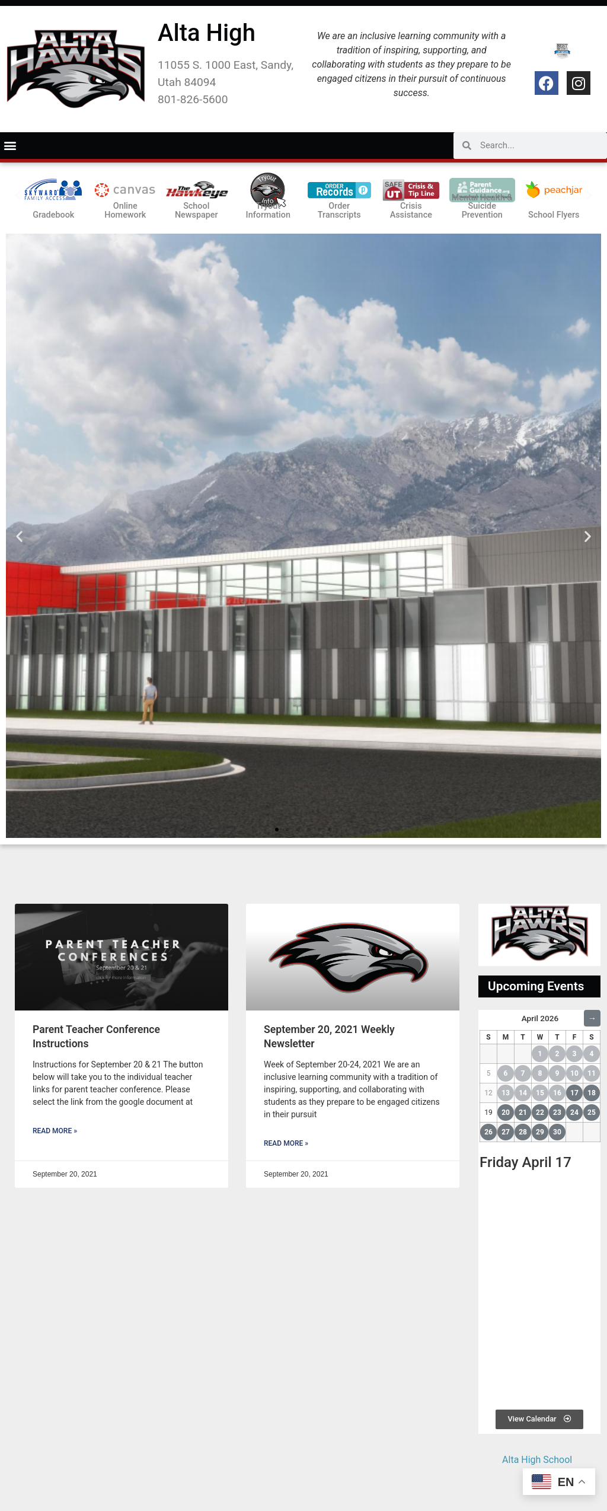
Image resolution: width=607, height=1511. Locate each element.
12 (488, 1093)
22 (540, 1112)
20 (505, 1112)
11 (591, 1073)
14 (523, 1093)
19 (488, 1112)
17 (574, 1093)
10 (574, 1073)
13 (505, 1093)
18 (591, 1093)
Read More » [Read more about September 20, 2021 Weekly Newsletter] (286, 1143)
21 (523, 1112)
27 (505, 1132)
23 (557, 1112)
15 (540, 1093)
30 (557, 1132)
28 (523, 1132)
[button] (10, 145)
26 (488, 1132)
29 (540, 1132)
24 (574, 1112)
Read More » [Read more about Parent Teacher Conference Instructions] (55, 1131)
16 (557, 1093)
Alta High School (537, 1459)
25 (591, 1112)
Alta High (206, 33)
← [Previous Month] (488, 1018)
